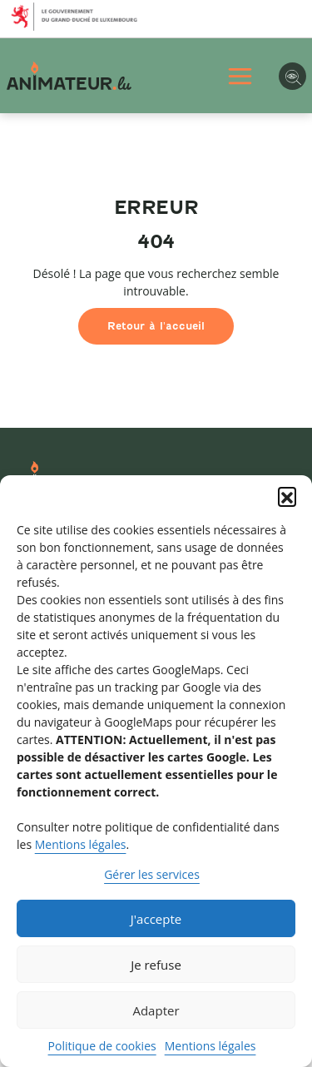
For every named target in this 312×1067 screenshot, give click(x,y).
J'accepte (156, 919)
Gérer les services (152, 874)
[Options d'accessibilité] (292, 76)
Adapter (155, 1010)
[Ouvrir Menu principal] (240, 76)
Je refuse (156, 964)
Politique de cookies (102, 1046)
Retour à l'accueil (156, 326)
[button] (287, 496)
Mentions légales (80, 844)
